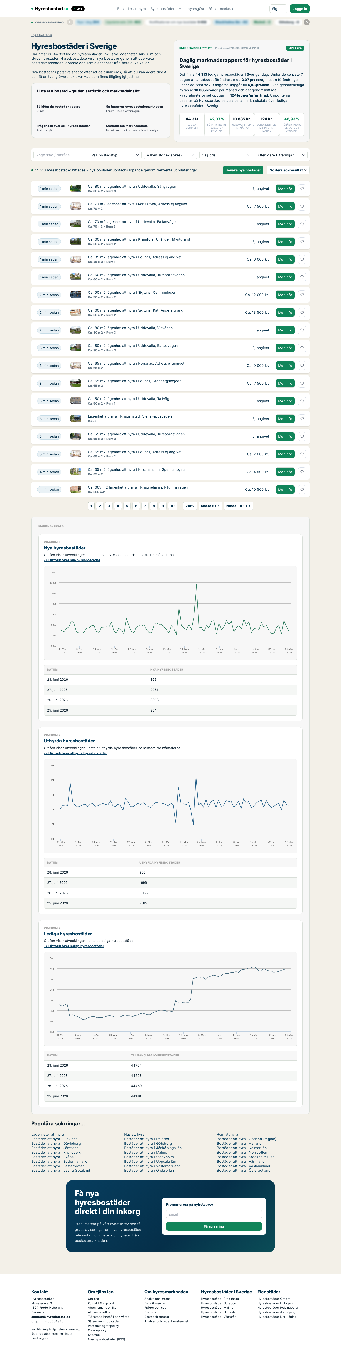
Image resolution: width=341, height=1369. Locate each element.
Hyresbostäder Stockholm (220, 1298)
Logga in (300, 9)
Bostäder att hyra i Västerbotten (57, 1166)
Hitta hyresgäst (191, 9)
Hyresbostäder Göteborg (219, 1303)
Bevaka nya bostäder (243, 170)
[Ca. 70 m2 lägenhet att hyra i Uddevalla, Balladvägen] (49, 224)
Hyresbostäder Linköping (275, 1303)
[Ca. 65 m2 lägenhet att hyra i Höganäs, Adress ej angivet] (49, 366)
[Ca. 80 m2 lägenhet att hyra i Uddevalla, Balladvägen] (49, 348)
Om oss (93, 1298)
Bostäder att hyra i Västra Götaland (60, 1170)
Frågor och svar (155, 1307)
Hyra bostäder (41, 35)
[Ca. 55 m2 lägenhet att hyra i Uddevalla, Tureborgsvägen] (49, 436)
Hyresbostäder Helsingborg (277, 1307)
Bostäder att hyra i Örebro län (149, 1170)
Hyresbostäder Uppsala (218, 1312)
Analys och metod (157, 1298)
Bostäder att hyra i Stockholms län (245, 1157)
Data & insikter (155, 1303)
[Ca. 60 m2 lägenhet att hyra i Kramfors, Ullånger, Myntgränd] (49, 241)
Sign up (278, 9)
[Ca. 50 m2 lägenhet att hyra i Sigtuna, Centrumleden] (49, 295)
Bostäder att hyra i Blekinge (54, 1139)
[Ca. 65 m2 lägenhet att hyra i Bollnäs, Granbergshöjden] (49, 383)
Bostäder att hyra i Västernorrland (152, 1166)
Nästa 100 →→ (238, 506)
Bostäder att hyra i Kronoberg (56, 1152)
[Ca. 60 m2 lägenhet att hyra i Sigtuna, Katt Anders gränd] (49, 312)
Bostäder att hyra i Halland (239, 1143)
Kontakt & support (101, 1303)
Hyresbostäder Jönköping (276, 1312)
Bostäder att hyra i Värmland (241, 1161)
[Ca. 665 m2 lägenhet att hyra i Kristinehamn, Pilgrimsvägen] (49, 489)
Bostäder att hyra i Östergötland (243, 1170)
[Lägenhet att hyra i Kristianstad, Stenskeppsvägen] (49, 418)
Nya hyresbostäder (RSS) (106, 1339)
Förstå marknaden (223, 9)
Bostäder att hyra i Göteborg (148, 1143)
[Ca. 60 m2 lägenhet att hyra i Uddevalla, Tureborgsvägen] (49, 277)
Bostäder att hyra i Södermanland (59, 1161)
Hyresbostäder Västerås (218, 1316)
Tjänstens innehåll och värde (109, 1316)
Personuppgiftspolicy (103, 1326)
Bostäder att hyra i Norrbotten (242, 1152)
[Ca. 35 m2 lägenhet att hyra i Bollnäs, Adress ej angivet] (49, 259)
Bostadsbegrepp (156, 1316)
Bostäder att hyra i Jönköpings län (153, 1148)
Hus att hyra (134, 1134)
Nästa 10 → (210, 506)
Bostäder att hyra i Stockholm (149, 1157)
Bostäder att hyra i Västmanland (243, 1166)
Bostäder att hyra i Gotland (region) (246, 1139)
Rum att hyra (227, 1134)
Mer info (285, 189)
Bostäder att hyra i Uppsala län (150, 1161)
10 (173, 506)
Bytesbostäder (162, 9)
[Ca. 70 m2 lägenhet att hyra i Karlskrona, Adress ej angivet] (49, 206)
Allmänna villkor (99, 1312)
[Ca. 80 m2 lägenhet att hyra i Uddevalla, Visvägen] (49, 330)
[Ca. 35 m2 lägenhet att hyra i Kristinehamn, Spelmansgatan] (49, 472)
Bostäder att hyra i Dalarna (146, 1139)
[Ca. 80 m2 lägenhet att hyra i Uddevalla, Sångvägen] (49, 189)
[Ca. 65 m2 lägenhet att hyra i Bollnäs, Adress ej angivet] (49, 454)
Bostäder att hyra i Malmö (145, 1152)
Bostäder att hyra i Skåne (52, 1157)
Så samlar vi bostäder (104, 1321)
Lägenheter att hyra (47, 1134)
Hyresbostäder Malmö (217, 1307)
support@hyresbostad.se (50, 1316)
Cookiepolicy (97, 1330)
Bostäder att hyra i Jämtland (55, 1148)
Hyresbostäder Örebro (273, 1298)
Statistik (150, 1312)
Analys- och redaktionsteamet (166, 1321)
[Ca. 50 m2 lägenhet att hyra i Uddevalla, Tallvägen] (49, 401)
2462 (190, 506)
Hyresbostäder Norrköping (277, 1316)
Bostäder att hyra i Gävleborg (56, 1143)
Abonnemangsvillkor (103, 1307)
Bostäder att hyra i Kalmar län (242, 1148)
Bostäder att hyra (131, 9)
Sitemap (94, 1334)
